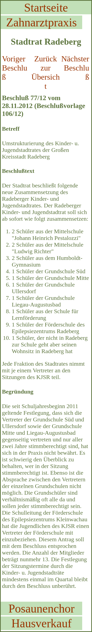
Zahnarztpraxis (41, 22)
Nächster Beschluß (75, 67)
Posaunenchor (41, 608)
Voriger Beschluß (14, 67)
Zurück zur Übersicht (45, 72)
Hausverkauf (41, 623)
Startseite (46, 7)
